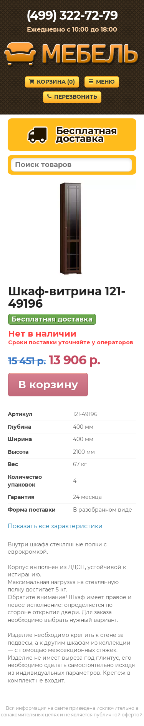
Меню (102, 81)
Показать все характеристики (55, 526)
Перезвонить (72, 96)
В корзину (48, 384)
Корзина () (52, 81)
